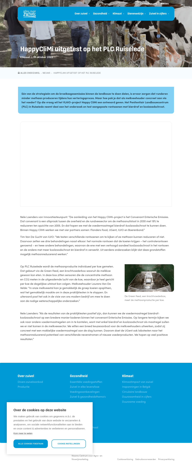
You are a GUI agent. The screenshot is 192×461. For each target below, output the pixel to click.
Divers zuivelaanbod (30, 382)
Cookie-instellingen (69, 444)
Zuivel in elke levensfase (84, 387)
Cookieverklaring (125, 459)
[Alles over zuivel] (29, 13)
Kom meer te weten (23, 433)
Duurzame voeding (134, 401)
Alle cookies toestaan (30, 444)
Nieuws (165, 3)
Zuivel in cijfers (158, 13)
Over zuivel (81, 13)
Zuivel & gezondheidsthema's (88, 396)
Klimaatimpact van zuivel (137, 382)
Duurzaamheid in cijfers (136, 396)
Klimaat (117, 13)
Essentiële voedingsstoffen (86, 382)
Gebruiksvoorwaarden (145, 459)
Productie (23, 387)
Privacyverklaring (166, 459)
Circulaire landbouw (134, 392)
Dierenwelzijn (135, 13)
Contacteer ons (148, 3)
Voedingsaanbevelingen (85, 392)
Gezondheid (100, 13)
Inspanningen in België (136, 387)
